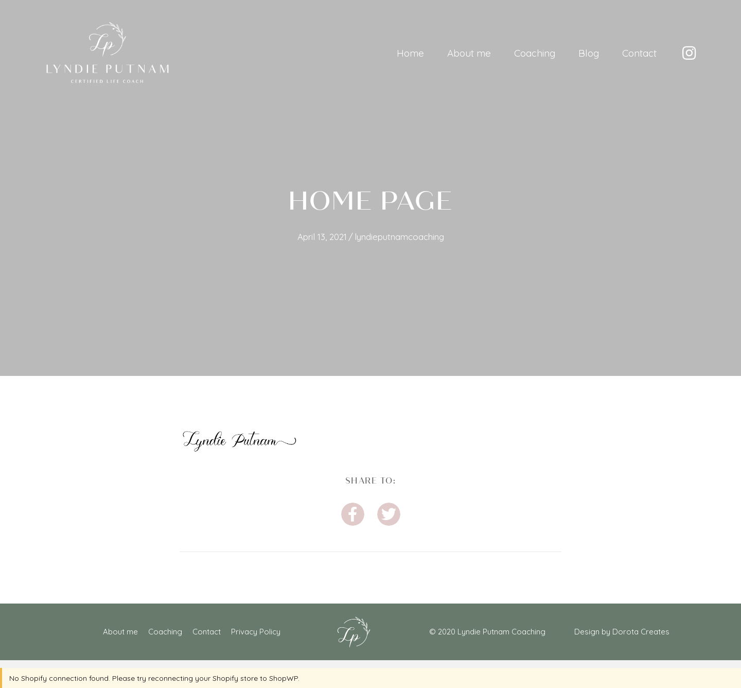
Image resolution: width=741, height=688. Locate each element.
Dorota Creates (640, 632)
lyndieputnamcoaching (399, 236)
